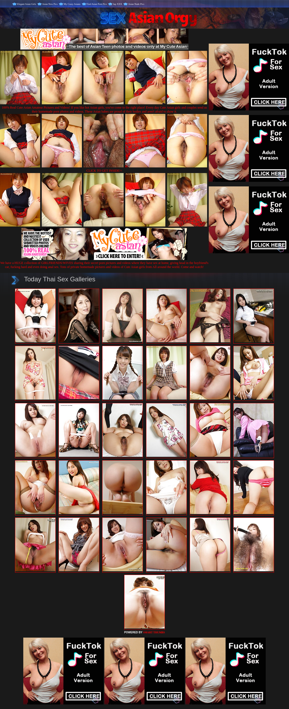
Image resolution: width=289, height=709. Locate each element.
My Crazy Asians (72, 4)
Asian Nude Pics (136, 4)
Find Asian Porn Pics (97, 4)
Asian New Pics (50, 4)
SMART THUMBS (154, 632)
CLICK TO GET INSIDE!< (104, 171)
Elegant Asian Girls (26, 4)
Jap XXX (117, 4)
